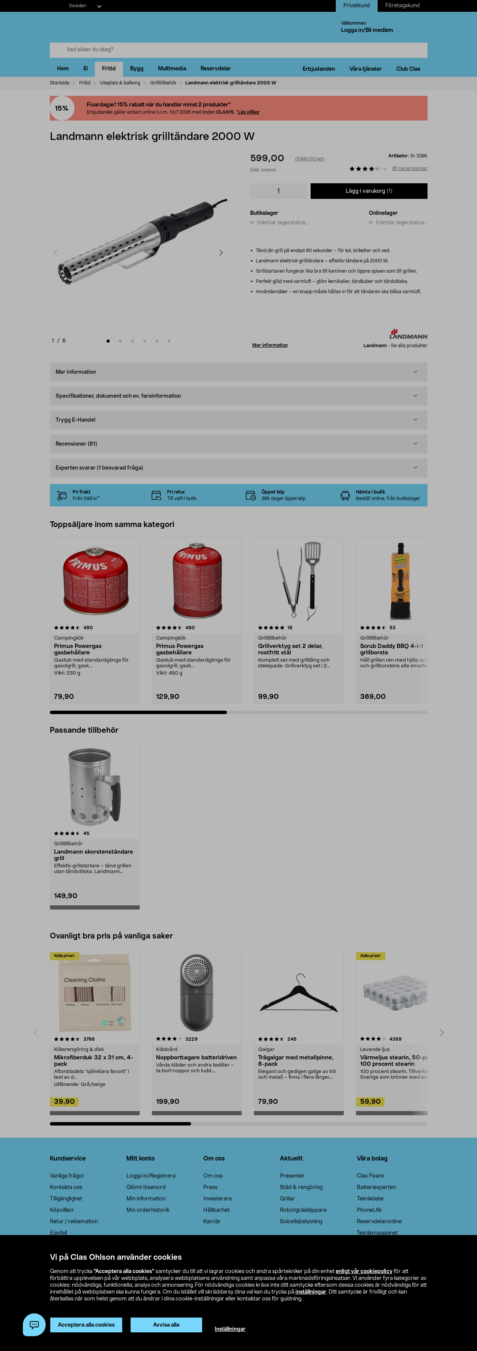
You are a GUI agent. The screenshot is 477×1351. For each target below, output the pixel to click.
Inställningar (230, 1329)
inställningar (310, 1292)
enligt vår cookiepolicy (364, 1271)
